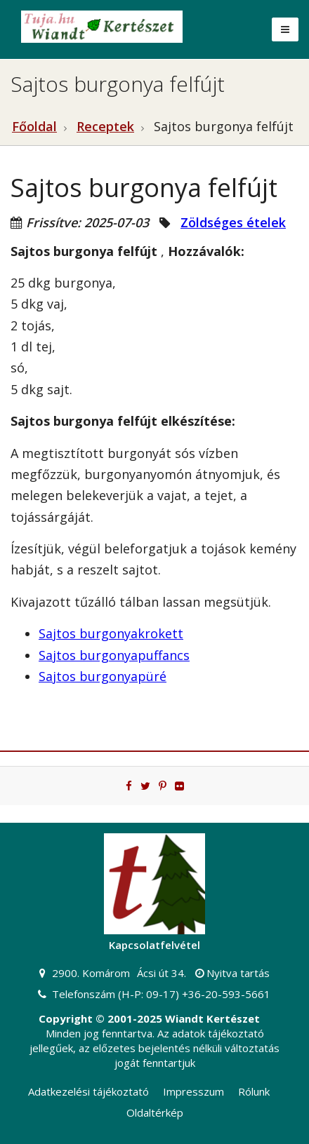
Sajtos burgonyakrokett (111, 633)
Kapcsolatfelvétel (154, 945)
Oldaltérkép (154, 1112)
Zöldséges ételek (233, 222)
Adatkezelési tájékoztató (88, 1091)
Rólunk (254, 1091)
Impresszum (193, 1091)
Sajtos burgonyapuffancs (114, 655)
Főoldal (34, 126)
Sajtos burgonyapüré (102, 676)
